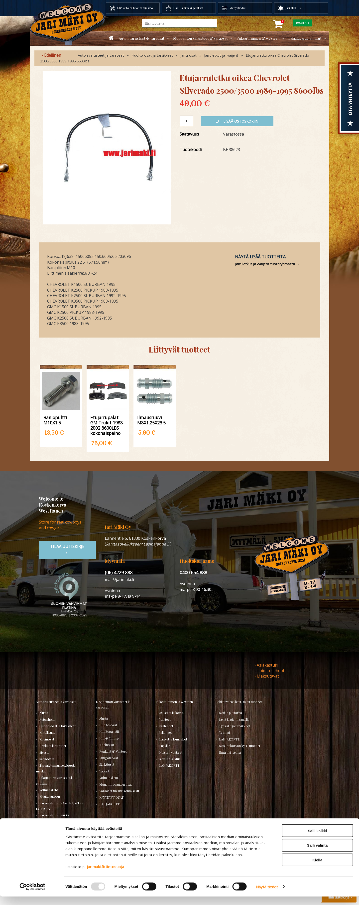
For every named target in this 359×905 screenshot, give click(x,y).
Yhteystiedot (237, 8)
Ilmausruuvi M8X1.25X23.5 (151, 419)
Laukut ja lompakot (173, 739)
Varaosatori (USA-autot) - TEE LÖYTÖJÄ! (59, 806)
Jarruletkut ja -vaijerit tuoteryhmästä (265, 264)
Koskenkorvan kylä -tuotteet (239, 745)
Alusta (43, 713)
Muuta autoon (49, 796)
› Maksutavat (266, 676)
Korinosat (46, 739)
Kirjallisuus (47, 732)
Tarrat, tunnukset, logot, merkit (55, 768)
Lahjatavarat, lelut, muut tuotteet (239, 702)
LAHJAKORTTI (110, 804)
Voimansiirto (48, 790)
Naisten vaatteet (170, 752)
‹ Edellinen (51, 55)
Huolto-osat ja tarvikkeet (152, 55)
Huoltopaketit (109, 731)
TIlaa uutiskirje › (67, 550)
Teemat (224, 732)
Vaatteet (165, 719)
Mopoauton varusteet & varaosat (200, 38)
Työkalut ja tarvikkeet (234, 726)
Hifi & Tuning (109, 738)
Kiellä (317, 868)
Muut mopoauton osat (115, 784)
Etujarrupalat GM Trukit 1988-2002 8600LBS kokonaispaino (107, 425)
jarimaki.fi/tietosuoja (105, 875)
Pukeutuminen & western (258, 38)
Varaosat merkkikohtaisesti (119, 791)
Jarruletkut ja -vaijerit (221, 55)
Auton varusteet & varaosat (141, 38)
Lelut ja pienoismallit (234, 719)
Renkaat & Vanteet (113, 751)
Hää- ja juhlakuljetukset (188, 8)
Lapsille (164, 745)
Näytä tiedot (267, 895)
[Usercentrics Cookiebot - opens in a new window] (32, 895)
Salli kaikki (317, 839)
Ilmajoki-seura (230, 752)
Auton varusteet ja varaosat (101, 55)
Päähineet (166, 726)
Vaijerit (104, 771)
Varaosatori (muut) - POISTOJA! (52, 818)
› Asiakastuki (266, 665)
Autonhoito (47, 719)
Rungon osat (108, 758)
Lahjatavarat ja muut (304, 38)
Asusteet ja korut (171, 713)
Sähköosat (46, 759)
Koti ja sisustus (169, 759)
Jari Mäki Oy (293, 8)
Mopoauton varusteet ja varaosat (113, 704)
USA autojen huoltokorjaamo (135, 8)
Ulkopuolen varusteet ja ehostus (55, 780)
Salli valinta (317, 854)
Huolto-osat (108, 725)
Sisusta (44, 752)
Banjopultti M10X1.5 (55, 419)
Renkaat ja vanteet (52, 745)
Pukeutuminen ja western (174, 702)
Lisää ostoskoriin (237, 121)
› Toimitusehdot (269, 670)
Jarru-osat (188, 55)
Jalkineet (165, 732)
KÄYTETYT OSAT (111, 797)
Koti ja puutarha (230, 713)
